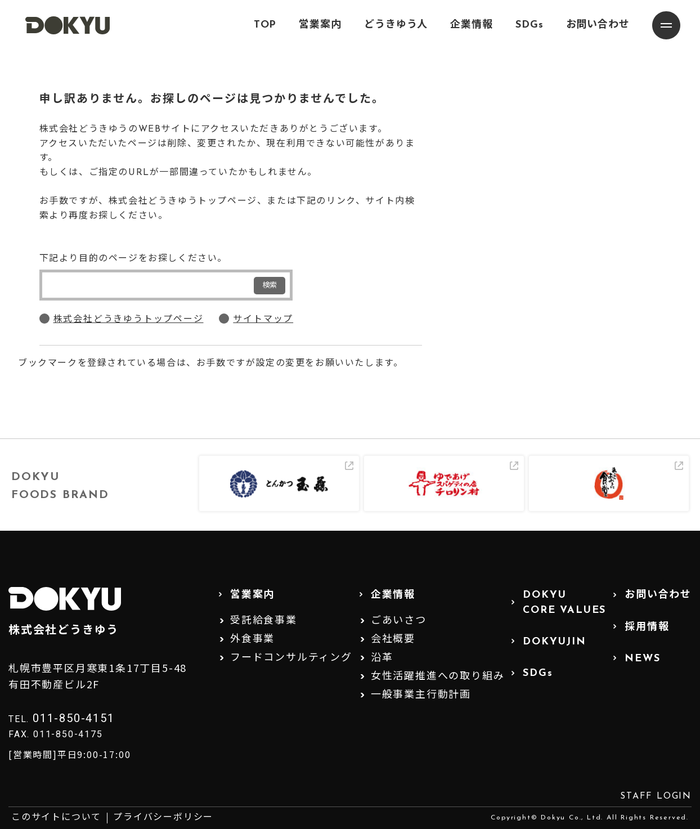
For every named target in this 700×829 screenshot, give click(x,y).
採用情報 (647, 627)
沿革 (382, 658)
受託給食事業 (263, 621)
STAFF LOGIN (656, 796)
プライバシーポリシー (163, 817)
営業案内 (320, 25)
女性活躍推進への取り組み (438, 676)
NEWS (642, 658)
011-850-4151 (74, 718)
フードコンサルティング (291, 658)
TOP (265, 25)
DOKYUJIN (554, 642)
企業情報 (471, 25)
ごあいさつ (399, 621)
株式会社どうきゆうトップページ (128, 319)
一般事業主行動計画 (421, 695)
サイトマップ (263, 319)
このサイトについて (56, 817)
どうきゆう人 (396, 25)
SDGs (529, 25)
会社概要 (393, 639)
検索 (269, 285)
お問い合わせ (598, 25)
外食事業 (252, 639)
